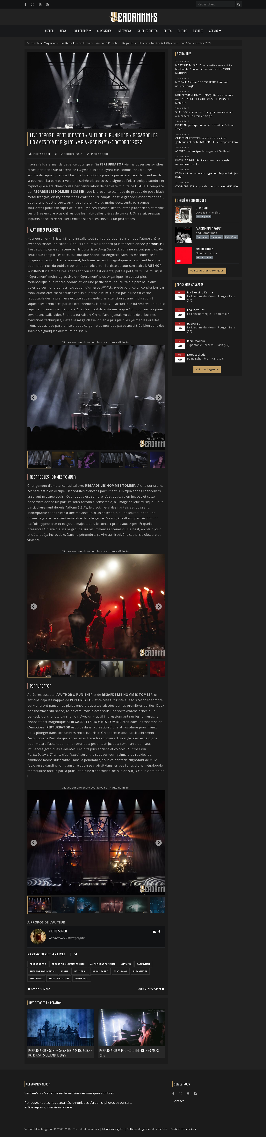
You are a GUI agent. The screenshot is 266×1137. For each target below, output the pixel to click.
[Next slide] (158, 397)
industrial (80, 971)
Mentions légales (113, 1129)
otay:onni (202, 208)
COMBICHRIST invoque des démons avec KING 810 (206, 186)
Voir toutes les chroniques (207, 270)
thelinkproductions (43, 971)
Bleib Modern (196, 341)
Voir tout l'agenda (207, 369)
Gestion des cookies (183, 1129)
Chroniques (104, 31)
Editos (168, 31)
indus (64, 971)
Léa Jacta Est (196, 310)
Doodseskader (197, 354)
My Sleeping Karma (200, 292)
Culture (182, 31)
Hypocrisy (193, 323)
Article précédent (151, 989)
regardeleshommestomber (68, 964)
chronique (155, 244)
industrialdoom (59, 978)
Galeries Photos (148, 31)
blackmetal (140, 971)
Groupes (198, 31)
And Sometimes (206, 233)
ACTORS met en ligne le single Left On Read (202, 151)
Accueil (49, 31)
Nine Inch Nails (205, 249)
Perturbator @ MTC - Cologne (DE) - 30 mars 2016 (129, 1053)
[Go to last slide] (34, 397)
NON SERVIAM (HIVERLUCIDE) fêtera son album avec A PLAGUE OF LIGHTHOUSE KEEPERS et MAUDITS (204, 99)
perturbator (38, 964)
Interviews (125, 31)
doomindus (82, 978)
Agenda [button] (213, 31)
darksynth (143, 964)
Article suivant (38, 989)
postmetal (36, 978)
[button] (39, 459)
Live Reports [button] (80, 31)
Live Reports (67, 43)
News (63, 31)
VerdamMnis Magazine (42, 43)
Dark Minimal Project (209, 228)
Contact (178, 1101)
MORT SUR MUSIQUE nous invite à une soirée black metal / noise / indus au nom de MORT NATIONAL (203, 69)
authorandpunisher (103, 964)
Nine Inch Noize (206, 253)
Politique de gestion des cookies (147, 1129)
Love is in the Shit (208, 212)
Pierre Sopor (41, 154)
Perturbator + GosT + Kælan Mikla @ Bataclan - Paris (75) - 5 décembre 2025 (60, 1053)
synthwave (121, 971)
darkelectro (100, 971)
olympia (126, 964)
